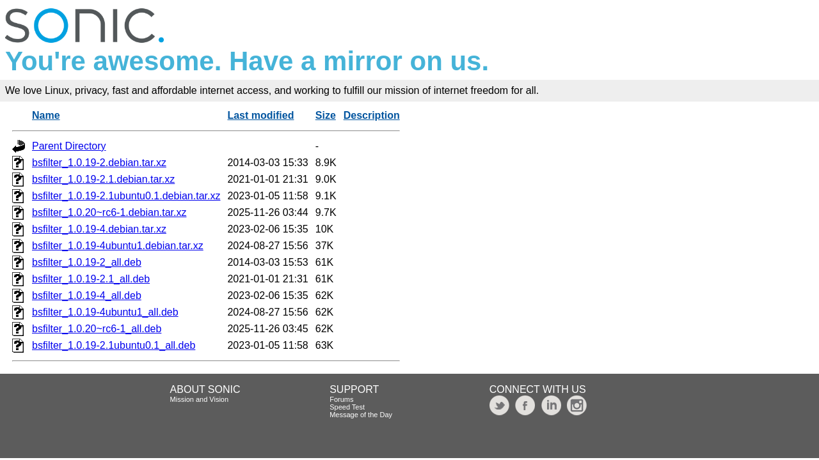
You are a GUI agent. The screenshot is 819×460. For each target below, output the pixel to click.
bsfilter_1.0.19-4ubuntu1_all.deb (105, 312)
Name (46, 115)
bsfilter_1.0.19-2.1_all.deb (91, 278)
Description (372, 115)
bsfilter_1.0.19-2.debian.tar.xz (99, 162)
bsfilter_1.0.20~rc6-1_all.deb (96, 328)
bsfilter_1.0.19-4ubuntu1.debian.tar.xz (117, 245)
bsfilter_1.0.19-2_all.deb (86, 262)
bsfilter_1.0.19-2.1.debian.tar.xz (103, 179)
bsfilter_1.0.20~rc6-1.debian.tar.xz (109, 212)
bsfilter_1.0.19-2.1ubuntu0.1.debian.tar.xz (126, 195)
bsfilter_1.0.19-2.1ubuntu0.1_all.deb (113, 345)
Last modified (260, 115)
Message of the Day (361, 414)
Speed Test (347, 407)
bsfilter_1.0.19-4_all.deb (86, 295)
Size (325, 115)
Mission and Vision (199, 399)
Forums (341, 399)
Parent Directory (69, 146)
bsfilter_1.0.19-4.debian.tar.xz (99, 229)
